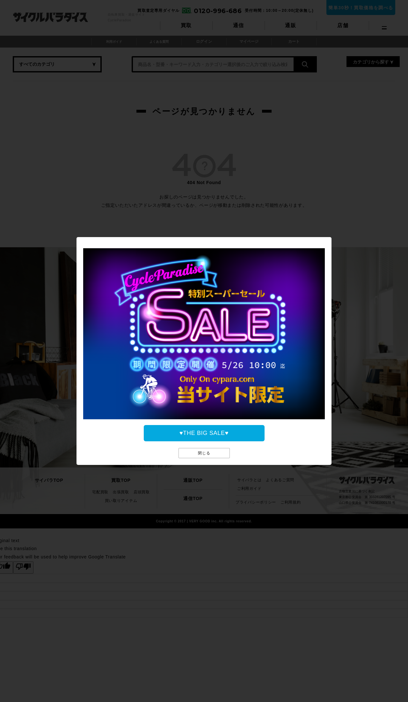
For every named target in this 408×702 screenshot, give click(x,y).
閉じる (204, 452)
